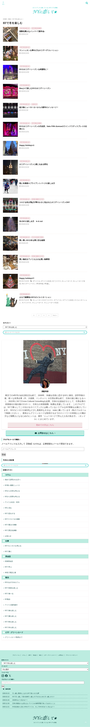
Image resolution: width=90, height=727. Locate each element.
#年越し (47, 284)
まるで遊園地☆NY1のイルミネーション (35, 297)
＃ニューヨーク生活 (51, 303)
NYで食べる (9, 593)
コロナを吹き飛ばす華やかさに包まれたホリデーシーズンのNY (44, 202)
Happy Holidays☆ (26, 145)
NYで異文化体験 (11, 530)
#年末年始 (39, 284)
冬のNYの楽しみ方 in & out (31, 221)
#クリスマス (56, 281)
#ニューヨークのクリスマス (43, 300)
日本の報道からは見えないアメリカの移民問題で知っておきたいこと (33, 703)
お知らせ (8, 536)
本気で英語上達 (10, 572)
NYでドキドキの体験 (12, 519)
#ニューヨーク (67, 281)
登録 (4, 454)
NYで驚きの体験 (11, 525)
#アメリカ (36, 281)
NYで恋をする (10, 513)
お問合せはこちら (45, 433)
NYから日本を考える (12, 491)
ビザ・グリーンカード (14, 632)
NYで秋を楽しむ (11, 622)
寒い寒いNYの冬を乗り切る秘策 (32, 240)
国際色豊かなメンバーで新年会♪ (32, 31)
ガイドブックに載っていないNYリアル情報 (45, 722)
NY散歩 (7, 599)
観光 (7, 578)
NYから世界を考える (12, 496)
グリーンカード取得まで (13, 637)
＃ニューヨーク (37, 303)
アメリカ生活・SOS (12, 502)
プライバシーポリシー (72, 655)
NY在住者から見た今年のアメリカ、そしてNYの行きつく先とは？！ (33, 707)
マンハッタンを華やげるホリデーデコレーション (38, 50)
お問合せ (60, 655)
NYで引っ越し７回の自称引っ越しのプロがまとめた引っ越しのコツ (33, 696)
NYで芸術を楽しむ (11, 588)
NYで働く (8, 551)
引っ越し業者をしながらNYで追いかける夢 (25, 693)
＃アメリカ (58, 300)
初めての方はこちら (45, 425)
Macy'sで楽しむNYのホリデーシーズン (35, 88)
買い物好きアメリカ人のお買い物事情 (34, 259)
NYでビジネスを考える (13, 546)
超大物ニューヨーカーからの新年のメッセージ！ (38, 107)
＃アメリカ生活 (67, 300)
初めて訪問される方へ (13, 479)
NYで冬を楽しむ (11, 627)
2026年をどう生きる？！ (20, 700)
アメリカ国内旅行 (11, 605)
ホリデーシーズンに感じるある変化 (33, 164)
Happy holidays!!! (26, 278)
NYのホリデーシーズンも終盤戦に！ (33, 69)
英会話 (8, 556)
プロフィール (16, 655)
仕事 (7, 541)
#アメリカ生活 (46, 281)
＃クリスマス (26, 303)
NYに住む (8, 508)
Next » (55, 315)
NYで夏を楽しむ (11, 616)
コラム (8, 475)
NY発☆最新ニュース (12, 485)
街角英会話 (9, 561)
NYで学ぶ (8, 567)
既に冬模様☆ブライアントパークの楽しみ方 (37, 183)
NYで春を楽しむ (11, 610)
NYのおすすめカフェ (12, 582)
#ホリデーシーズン (28, 284)
